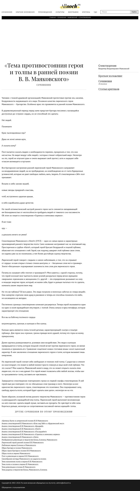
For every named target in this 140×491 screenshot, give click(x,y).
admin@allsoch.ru (63, 483)
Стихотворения (85, 18)
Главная (53, 18)
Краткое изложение (110, 76)
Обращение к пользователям (13, 487)
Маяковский (72, 18)
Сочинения (61, 18)
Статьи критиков (108, 89)
